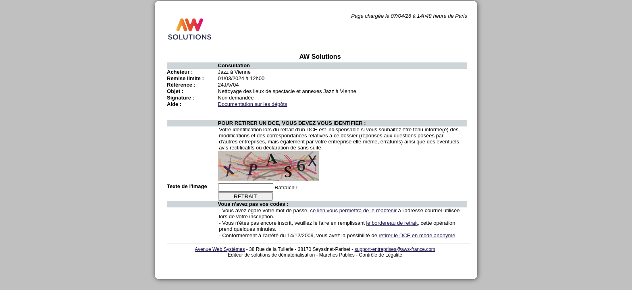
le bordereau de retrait (392, 223)
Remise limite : (185, 78)
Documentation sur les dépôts (252, 104)
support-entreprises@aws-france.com (395, 249)
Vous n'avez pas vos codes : (253, 204)
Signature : (180, 98)
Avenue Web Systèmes (220, 249)
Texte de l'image (187, 186)
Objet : (175, 91)
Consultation (234, 65)
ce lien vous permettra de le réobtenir (353, 210)
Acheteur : (180, 72)
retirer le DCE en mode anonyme (417, 235)
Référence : (181, 85)
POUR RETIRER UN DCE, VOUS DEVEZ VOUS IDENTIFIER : (292, 123)
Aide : (174, 104)
